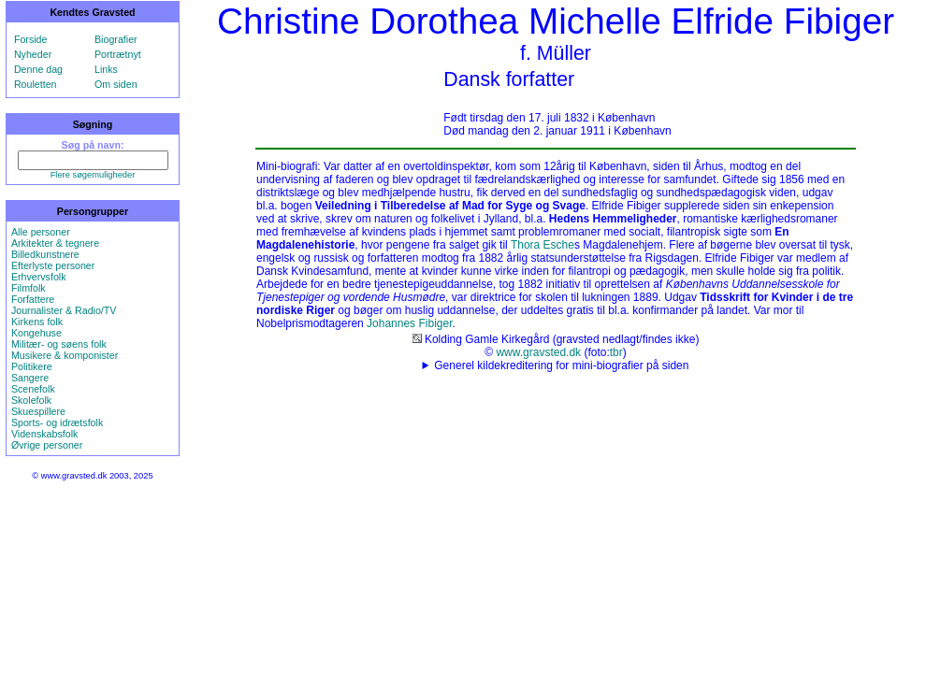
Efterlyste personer (52, 265)
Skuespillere (38, 411)
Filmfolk (28, 288)
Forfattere (32, 299)
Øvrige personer (46, 445)
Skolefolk (31, 400)
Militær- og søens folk (59, 344)
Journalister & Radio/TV (64, 310)
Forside (31, 39)
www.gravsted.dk (538, 352)
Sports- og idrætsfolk (57, 422)
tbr (616, 352)
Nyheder (32, 54)
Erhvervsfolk (38, 276)
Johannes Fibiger (409, 323)
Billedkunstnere (45, 254)
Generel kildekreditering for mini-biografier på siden (561, 365)
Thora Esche (542, 244)
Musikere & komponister (64, 355)
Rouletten (35, 84)
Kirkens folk (37, 321)
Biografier (115, 39)
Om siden (115, 84)
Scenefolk (33, 388)
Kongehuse (36, 332)
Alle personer (40, 231)
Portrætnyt (117, 54)
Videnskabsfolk (44, 433)
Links (106, 69)
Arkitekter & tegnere (55, 243)
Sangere (30, 377)
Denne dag (38, 69)
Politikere (31, 366)
